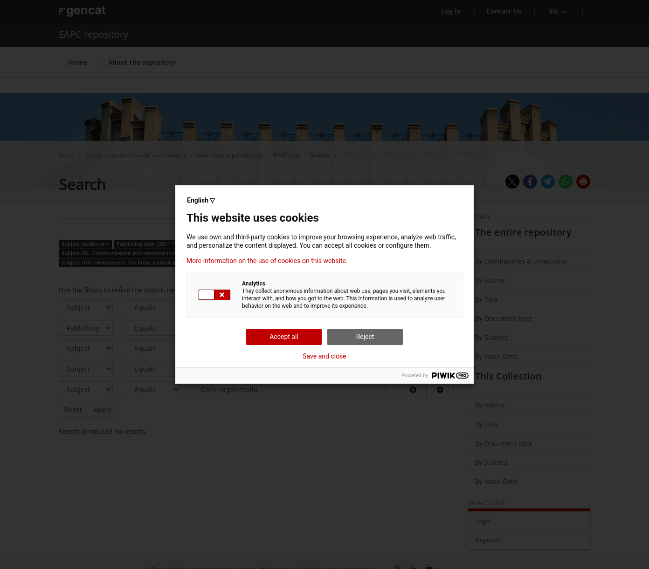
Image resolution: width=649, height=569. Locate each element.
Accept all (283, 336)
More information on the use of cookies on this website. (267, 260)
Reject (365, 336)
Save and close (324, 356)
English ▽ (201, 200)
